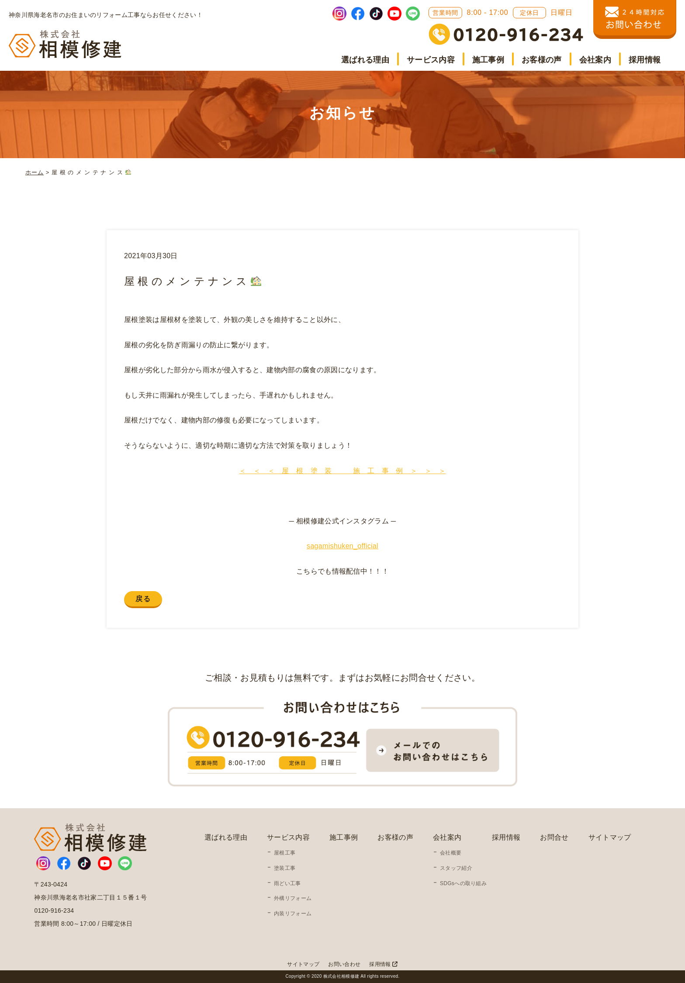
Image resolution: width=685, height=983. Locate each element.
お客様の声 (542, 59)
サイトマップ (609, 837)
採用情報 (645, 59)
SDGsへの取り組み (463, 883)
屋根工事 (284, 853)
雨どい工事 (287, 883)
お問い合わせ (344, 964)
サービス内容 (431, 59)
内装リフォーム (292, 913)
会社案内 (595, 59)
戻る (143, 598)
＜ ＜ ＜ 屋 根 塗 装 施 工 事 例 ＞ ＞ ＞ (342, 470)
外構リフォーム (292, 898)
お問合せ (554, 837)
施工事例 (488, 59)
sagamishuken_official (342, 546)
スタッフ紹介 (456, 868)
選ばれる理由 (365, 59)
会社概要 (450, 853)
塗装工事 (284, 868)
